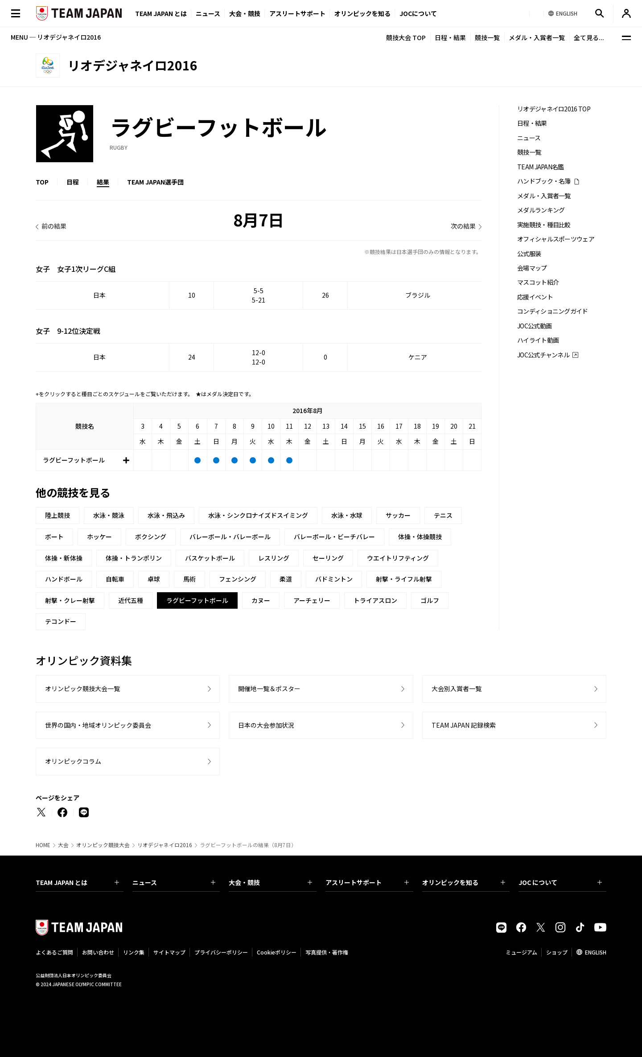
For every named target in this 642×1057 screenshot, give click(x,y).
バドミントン (334, 578)
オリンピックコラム (73, 761)
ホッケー (99, 536)
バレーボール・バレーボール (230, 536)
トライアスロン (375, 600)
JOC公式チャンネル (543, 355)
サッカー (398, 515)
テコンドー (60, 621)
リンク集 (133, 952)
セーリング (328, 557)
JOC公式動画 (534, 326)
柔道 (286, 578)
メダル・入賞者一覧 (537, 37)
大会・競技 (270, 882)
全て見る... (589, 37)
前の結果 (53, 225)
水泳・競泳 (108, 515)
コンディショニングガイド (552, 311)
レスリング (273, 557)
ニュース (208, 13)
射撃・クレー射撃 (70, 600)
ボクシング (150, 536)
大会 (63, 844)
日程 (72, 181)
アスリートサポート (297, 13)
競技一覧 (487, 37)
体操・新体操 (63, 557)
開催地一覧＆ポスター (269, 688)
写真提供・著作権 (326, 952)
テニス (443, 515)
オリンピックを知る (362, 13)
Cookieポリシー (276, 952)
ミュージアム (521, 952)
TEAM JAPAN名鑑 (540, 167)
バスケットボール (210, 557)
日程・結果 (450, 37)
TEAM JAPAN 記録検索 (464, 725)
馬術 (189, 578)
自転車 (115, 578)
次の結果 (463, 225)
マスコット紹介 (538, 282)
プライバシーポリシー (221, 952)
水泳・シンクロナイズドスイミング (258, 515)
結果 (103, 181)
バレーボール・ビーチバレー (334, 536)
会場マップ (532, 268)
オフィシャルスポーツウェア (555, 239)
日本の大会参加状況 (266, 725)
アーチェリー (311, 600)
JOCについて (418, 13)
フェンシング (237, 578)
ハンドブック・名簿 (544, 181)
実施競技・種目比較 (544, 225)
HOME (43, 844)
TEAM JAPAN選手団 (155, 181)
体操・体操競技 (420, 536)
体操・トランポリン (134, 557)
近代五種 (130, 600)
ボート (54, 536)
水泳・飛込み (166, 515)
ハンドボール (63, 578)
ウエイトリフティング (398, 557)
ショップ (557, 952)
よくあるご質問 (54, 952)
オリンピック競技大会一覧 (82, 688)
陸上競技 (57, 515)
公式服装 (529, 254)
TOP (42, 181)
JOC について (560, 882)
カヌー (260, 600)
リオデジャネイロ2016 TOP (553, 109)
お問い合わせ (98, 952)
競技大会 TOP (406, 37)
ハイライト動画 (538, 340)
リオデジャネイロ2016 (164, 844)
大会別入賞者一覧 (457, 688)
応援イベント (535, 297)
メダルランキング (540, 210)
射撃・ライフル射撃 (404, 578)
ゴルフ (429, 600)
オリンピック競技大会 (103, 844)
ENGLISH (595, 952)
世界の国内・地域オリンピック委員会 (98, 725)
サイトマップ (169, 952)
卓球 (154, 578)
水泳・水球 (346, 515)
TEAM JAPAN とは (77, 882)
